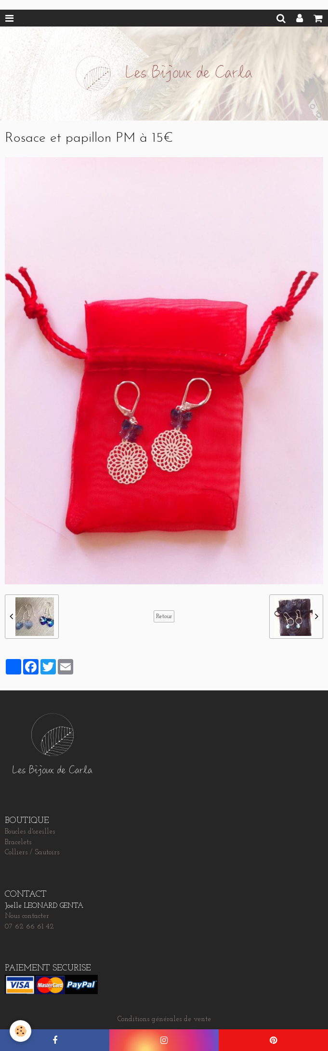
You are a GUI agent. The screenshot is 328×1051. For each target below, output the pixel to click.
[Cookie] (20, 1031)
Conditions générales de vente (164, 1019)
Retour (164, 616)
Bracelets (18, 842)
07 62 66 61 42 (29, 926)
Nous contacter (27, 916)
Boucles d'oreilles (30, 831)
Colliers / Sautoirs (32, 852)
